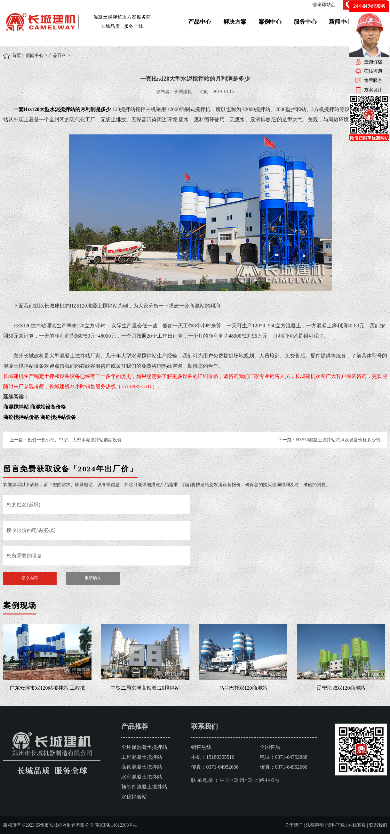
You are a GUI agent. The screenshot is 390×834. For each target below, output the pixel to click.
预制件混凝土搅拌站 (144, 787)
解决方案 (234, 22)
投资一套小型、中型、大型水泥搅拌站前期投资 (75, 439)
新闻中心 (340, 22)
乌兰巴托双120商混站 (243, 688)
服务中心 (305, 22)
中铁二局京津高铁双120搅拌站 (145, 688)
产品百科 (57, 55)
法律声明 (315, 825)
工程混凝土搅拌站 (141, 757)
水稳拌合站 (134, 796)
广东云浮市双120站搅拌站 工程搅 (47, 688)
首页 (16, 55)
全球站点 (326, 4)
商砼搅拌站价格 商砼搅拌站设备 (39, 417)
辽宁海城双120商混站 (341, 688)
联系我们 (378, 825)
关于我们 (294, 825)
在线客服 (357, 825)
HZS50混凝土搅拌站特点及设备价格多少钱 (338, 439)
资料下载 (336, 825)
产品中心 (199, 22)
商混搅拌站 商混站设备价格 (34, 407)
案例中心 (270, 22)
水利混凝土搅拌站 (141, 777)
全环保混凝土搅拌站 (144, 747)
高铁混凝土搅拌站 (141, 767)
